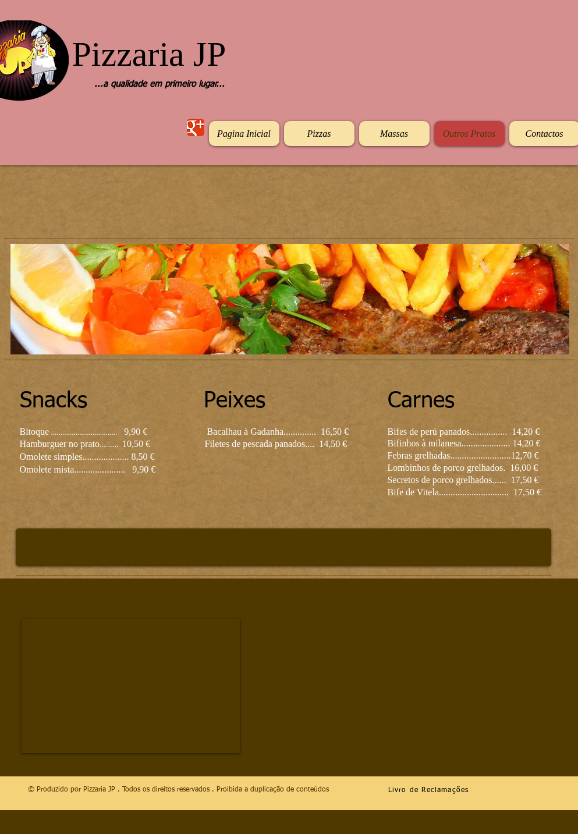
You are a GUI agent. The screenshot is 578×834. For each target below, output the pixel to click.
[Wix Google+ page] (195, 127)
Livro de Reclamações (428, 790)
